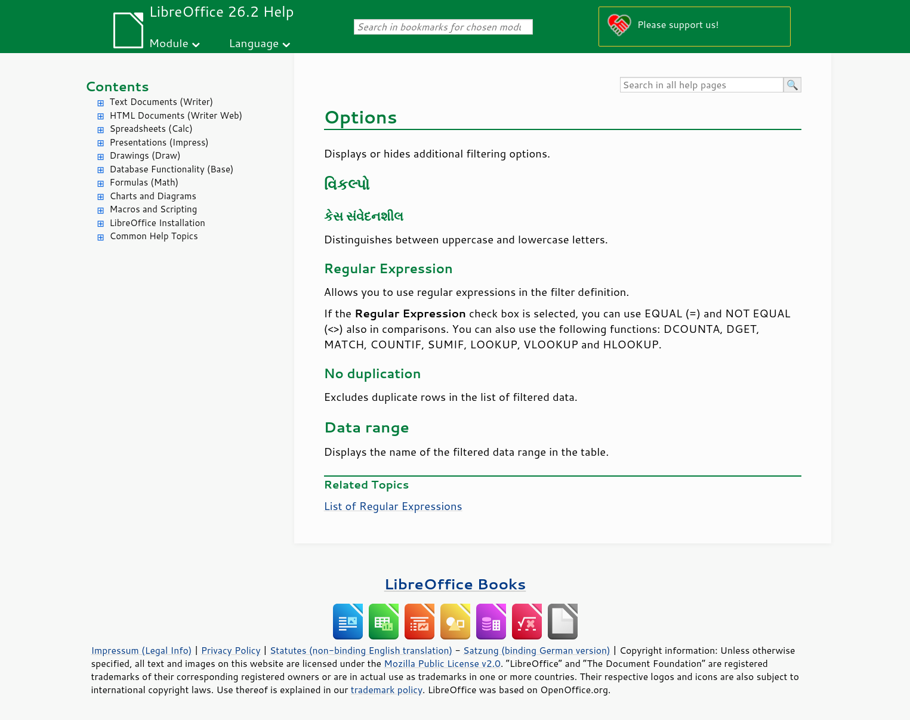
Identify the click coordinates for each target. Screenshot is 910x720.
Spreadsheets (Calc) (151, 128)
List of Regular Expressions (393, 506)
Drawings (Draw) (145, 155)
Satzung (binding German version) (536, 650)
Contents (117, 86)
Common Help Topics (154, 236)
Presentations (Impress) (159, 142)
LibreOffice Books (455, 583)
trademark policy (386, 689)
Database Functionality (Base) (172, 169)
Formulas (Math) (144, 182)
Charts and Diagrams (153, 196)
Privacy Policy (231, 650)
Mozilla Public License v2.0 (442, 663)
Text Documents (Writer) (162, 101)
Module (169, 43)
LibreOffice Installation (157, 223)
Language (254, 43)
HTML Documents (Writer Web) (176, 115)
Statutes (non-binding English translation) (361, 650)
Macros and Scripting (154, 209)
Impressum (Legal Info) (141, 650)
